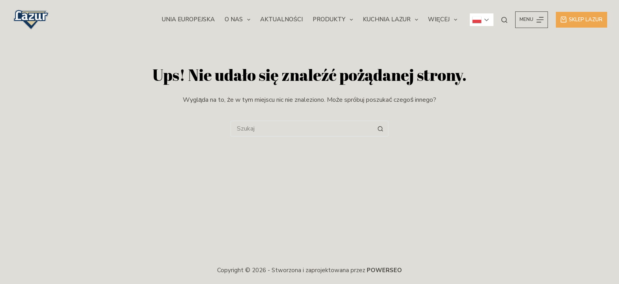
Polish (477, 19)
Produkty (334, 19)
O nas (239, 19)
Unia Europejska (188, 19)
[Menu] (531, 19)
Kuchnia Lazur (392, 19)
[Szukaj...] (302, 128)
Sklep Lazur (582, 19)
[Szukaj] (504, 20)
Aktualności (281, 19)
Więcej (444, 19)
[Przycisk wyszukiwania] (380, 128)
